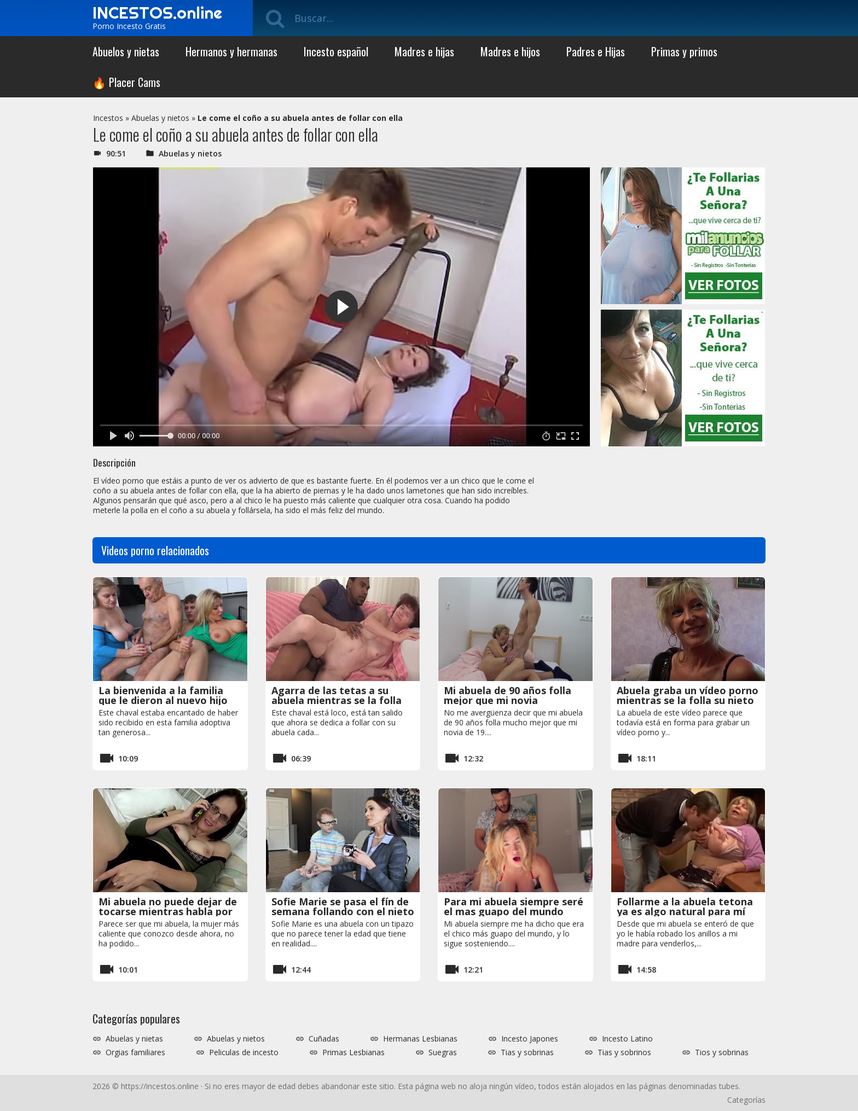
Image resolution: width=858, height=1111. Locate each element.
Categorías (746, 1100)
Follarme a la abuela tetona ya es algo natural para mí (685, 906)
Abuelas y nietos (160, 118)
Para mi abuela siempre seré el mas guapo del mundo (513, 906)
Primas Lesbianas (353, 1052)
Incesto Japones (529, 1038)
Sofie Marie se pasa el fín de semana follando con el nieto (342, 906)
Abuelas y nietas (134, 1038)
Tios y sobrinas (722, 1052)
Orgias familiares (135, 1052)
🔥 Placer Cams (126, 82)
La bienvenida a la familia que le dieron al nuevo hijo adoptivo (163, 700)
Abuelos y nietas (125, 51)
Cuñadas (324, 1038)
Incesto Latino (627, 1038)
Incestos (108, 118)
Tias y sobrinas (527, 1052)
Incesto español (336, 51)
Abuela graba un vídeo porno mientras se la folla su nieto (687, 695)
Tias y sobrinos (624, 1052)
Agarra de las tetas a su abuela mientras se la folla (336, 695)
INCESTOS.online (157, 12)
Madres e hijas (424, 51)
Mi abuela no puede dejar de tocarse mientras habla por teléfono (167, 911)
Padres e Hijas (595, 51)
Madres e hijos (510, 51)
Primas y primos (684, 51)
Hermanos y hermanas (231, 51)
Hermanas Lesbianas (420, 1038)
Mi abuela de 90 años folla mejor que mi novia (507, 695)
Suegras (442, 1052)
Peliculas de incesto (244, 1052)
